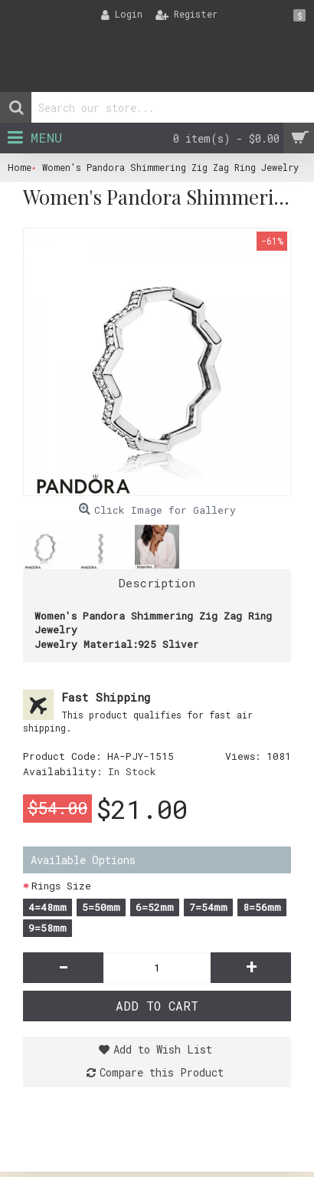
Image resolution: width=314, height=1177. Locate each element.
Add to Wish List (162, 1049)
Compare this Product (162, 1072)
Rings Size (61, 886)
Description (157, 582)
